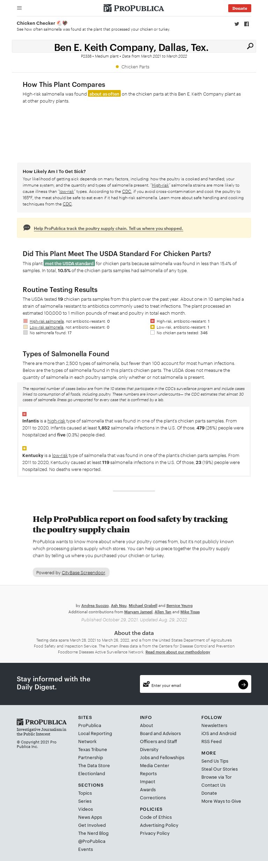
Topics (85, 792)
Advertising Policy (159, 825)
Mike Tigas (190, 611)
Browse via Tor (216, 776)
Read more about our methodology (178, 651)
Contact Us (213, 784)
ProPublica (89, 725)
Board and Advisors (160, 733)
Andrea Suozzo (95, 605)
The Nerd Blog (93, 833)
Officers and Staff (158, 741)
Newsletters (214, 725)
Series (84, 801)
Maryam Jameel (138, 611)
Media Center (154, 765)
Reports (148, 773)
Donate (209, 792)
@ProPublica (91, 841)
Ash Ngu (119, 605)
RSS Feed (211, 741)
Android (227, 733)
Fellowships (172, 757)
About (146, 725)
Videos (85, 809)
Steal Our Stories (219, 768)
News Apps (90, 817)
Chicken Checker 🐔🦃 (42, 23)
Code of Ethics (156, 817)
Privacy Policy (155, 833)
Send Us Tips (214, 760)
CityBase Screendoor (83, 572)
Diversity (149, 749)
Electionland (91, 773)
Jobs (145, 757)
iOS (205, 733)
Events (85, 849)
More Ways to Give (221, 801)
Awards (148, 789)
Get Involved (92, 825)
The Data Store (94, 765)
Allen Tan (163, 611)
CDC (126, 191)
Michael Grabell (143, 605)
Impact (147, 781)
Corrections (153, 797)
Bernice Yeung (179, 605)
